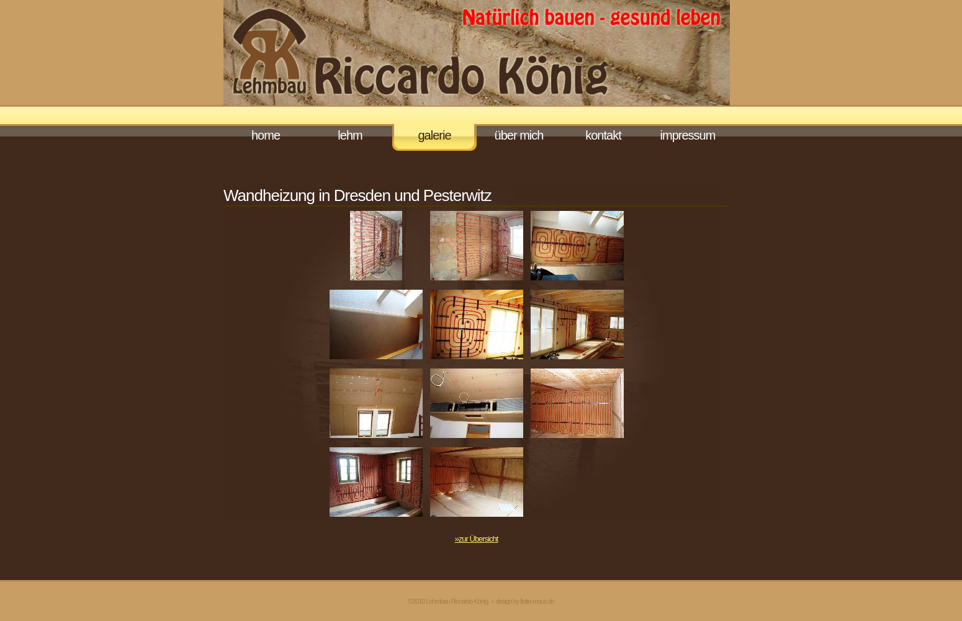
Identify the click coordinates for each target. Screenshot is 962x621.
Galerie (434, 135)
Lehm (350, 135)
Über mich (519, 135)
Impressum (688, 135)
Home (265, 135)
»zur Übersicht (476, 538)
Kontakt (603, 135)
